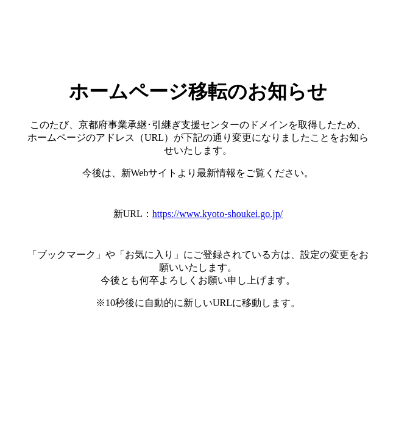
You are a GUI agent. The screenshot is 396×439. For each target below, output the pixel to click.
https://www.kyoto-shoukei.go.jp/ (217, 214)
